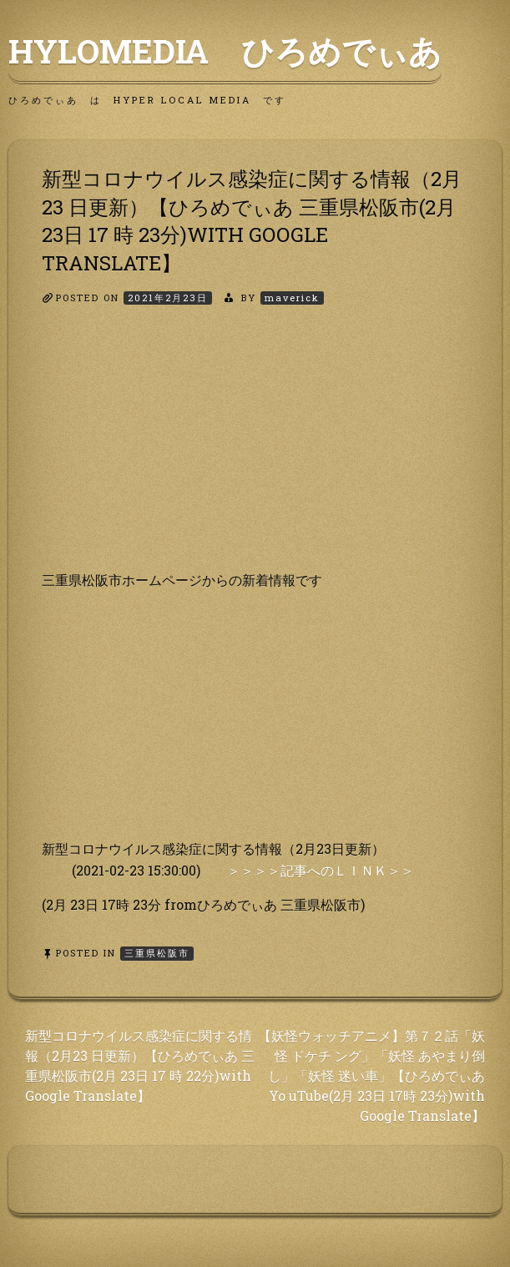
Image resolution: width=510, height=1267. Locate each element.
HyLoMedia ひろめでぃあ (225, 51)
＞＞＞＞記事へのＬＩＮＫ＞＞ (320, 870)
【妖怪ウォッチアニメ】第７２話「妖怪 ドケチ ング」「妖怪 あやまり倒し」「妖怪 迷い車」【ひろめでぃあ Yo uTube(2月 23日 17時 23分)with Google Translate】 (371, 1075)
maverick (292, 297)
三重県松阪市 (156, 952)
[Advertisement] (255, 452)
